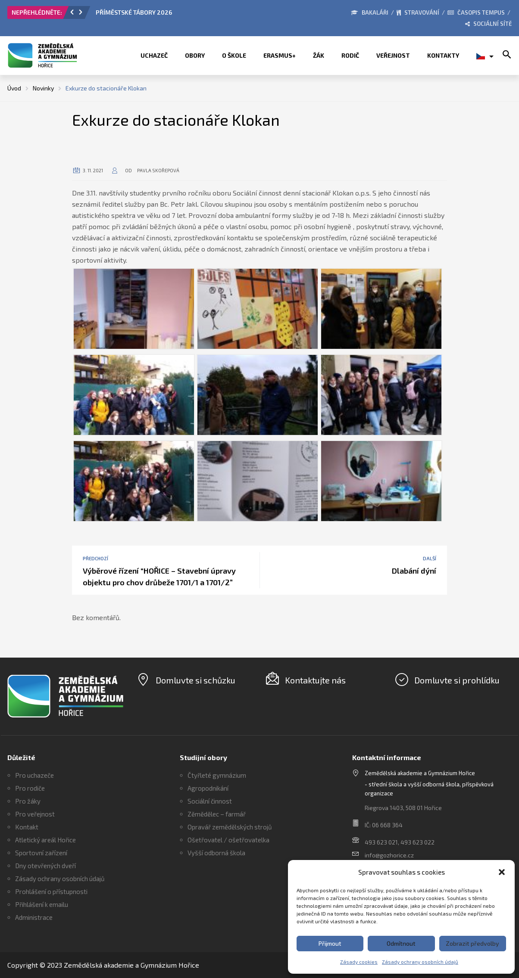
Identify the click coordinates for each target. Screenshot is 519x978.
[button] (501, 872)
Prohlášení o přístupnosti (51, 891)
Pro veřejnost (35, 814)
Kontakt (26, 827)
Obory (195, 55)
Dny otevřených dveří (45, 865)
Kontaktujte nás (315, 680)
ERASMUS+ (279, 55)
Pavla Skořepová (158, 170)
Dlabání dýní (414, 570)
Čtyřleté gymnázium (217, 775)
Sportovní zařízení (41, 853)
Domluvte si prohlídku (457, 680)
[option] (193, 14)
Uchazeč (154, 55)
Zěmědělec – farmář (217, 814)
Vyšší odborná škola (216, 853)
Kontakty (443, 55)
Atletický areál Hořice (45, 840)
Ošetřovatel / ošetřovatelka (228, 840)
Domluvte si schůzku (195, 680)
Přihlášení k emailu (41, 904)
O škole (234, 55)
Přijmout (330, 943)
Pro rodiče (30, 788)
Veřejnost (393, 55)
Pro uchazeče (34, 775)
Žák (318, 55)
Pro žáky (28, 801)
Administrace (34, 917)
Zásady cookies (359, 962)
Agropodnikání (208, 788)
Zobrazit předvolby (472, 943)
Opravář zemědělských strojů (230, 827)
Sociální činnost (210, 801)
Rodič (350, 55)
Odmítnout (401, 943)
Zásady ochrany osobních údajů (420, 962)
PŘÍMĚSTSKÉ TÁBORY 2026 (134, 12)
